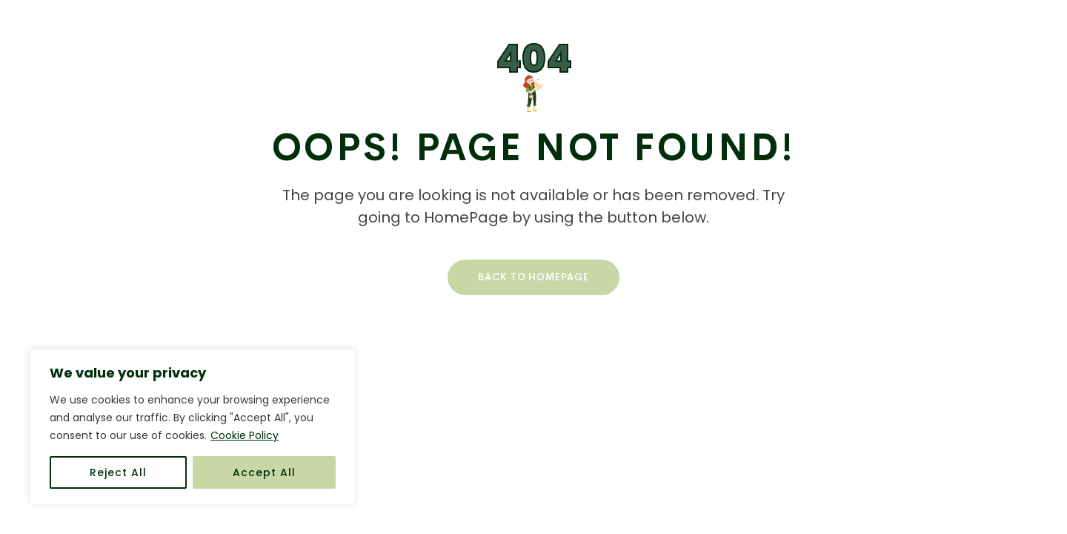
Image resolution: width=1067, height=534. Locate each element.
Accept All (264, 472)
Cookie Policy (244, 435)
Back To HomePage (533, 277)
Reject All (118, 472)
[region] (193, 426)
